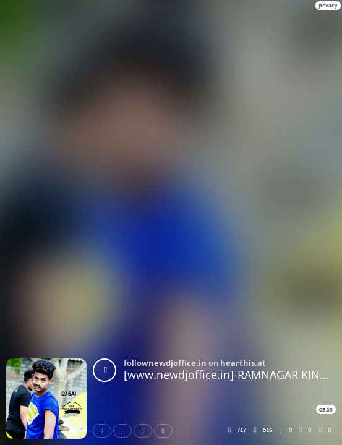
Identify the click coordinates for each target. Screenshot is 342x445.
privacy (328, 5)
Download (166, 430)
